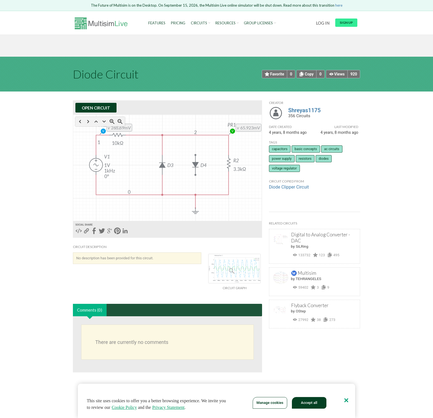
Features (156, 23)
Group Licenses (258, 23)
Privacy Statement (168, 407)
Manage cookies (270, 403)
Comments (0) (89, 309)
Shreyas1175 (304, 110)
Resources (225, 23)
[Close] (346, 400)
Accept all (309, 403)
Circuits (199, 23)
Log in (322, 22)
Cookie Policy (124, 407)
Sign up (346, 22)
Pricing (178, 23)
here (338, 5)
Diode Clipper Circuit (289, 187)
